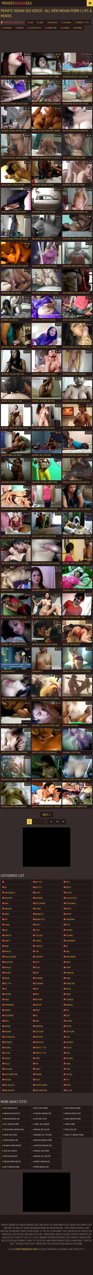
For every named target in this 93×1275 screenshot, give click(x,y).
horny (6, 1010)
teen (67, 1069)
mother (37, 999)
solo (67, 1036)
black (36, 892)
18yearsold (8, 892)
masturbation (9, 1074)
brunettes (39, 919)
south (67, 1047)
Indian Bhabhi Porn (42, 1140)
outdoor (38, 1031)
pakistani (38, 1042)
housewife (8, 1015)
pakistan (38, 1036)
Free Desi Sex (70, 1129)
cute (36, 962)
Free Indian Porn (72, 1108)
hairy (67, 967)
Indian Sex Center (42, 1156)
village (68, 1090)
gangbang (69, 940)
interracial (8, 1036)
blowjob (38, 898)
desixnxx (38, 983)
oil (35, 1015)
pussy (36, 1079)
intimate (52, 22)
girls (67, 962)
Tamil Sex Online (41, 1124)
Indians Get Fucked (42, 1134)
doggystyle (34, 27)
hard (67, 978)
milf (36, 988)
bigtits (37, 887)
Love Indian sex (9, 1108)
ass (4, 930)
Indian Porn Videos (11, 1161)
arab (5, 914)
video (67, 1085)
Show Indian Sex (10, 1140)
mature (7, 27)
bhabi (5, 978)
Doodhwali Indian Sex (13, 1129)
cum (36, 951)
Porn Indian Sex (41, 1166)
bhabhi (6, 972)
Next (46, 815)
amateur (7, 898)
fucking (68, 935)
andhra (7, 908)
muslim (37, 1004)
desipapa (38, 978)
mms (36, 994)
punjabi (37, 1074)
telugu (68, 1074)
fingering (69, 919)
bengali (7, 967)
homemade (8, 1004)
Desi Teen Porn (40, 1108)
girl (67, 951)
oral (36, 1020)
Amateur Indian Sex (42, 1145)
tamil (67, 1063)
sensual (68, 1004)
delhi (36, 967)
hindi (5, 999)
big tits (6, 983)
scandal (69, 999)
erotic (68, 908)
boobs (19, 27)
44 (57, 821)
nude (36, 1010)
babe (5, 946)
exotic (68, 914)
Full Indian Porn (10, 1124)
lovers (6, 1058)
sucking (66, 22)
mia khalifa (8, 1085)
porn (36, 1058)
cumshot (38, 956)
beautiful (7, 962)
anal (5, 903)
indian (6, 1026)
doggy (68, 892)
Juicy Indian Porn (10, 1166)
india (5, 1020)
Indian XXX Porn (41, 1150)
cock (36, 930)
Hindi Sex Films (9, 1134)
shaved (64, 27)
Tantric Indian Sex (42, 1113)
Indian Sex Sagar (41, 1129)
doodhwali (70, 903)
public (37, 1069)
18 (4, 887)
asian (5, 924)
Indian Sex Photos (11, 1113)
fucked (68, 930)
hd (4, 988)
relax (67, 988)
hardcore (51, 27)
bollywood (39, 903)
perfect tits (82, 22)
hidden (6, 994)
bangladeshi (9, 956)
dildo (67, 887)
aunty (6, 940)
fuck (67, 924)
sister (67, 1026)
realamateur (40, 1090)
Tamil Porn (69, 1124)
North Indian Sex (41, 1161)
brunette (38, 914)
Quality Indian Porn (74, 1134)
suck (67, 1053)
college (38, 935)
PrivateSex (17, 3)
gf (66, 946)
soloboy (69, 1042)
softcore (69, 1031)
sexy (40, 22)
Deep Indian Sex (10, 1156)
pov (35, 1063)
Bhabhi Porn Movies (12, 1145)
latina (6, 1053)
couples (37, 946)
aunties (6, 935)
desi (36, 972)
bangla (6, 951)
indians (6, 1031)
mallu (6, 1063)
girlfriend (70, 956)
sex (30, 22)
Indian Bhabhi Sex (11, 1118)
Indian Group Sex (72, 1113)
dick (67, 882)
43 (51, 821)
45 (63, 821)
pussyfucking (40, 1085)
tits (66, 1079)
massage (7, 1069)
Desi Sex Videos (9, 1150)
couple (37, 940)
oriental (38, 1026)
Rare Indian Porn (72, 1118)
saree (67, 994)
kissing (77, 27)
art (5, 919)
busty (36, 924)
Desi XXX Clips (40, 1118)
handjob (69, 972)
